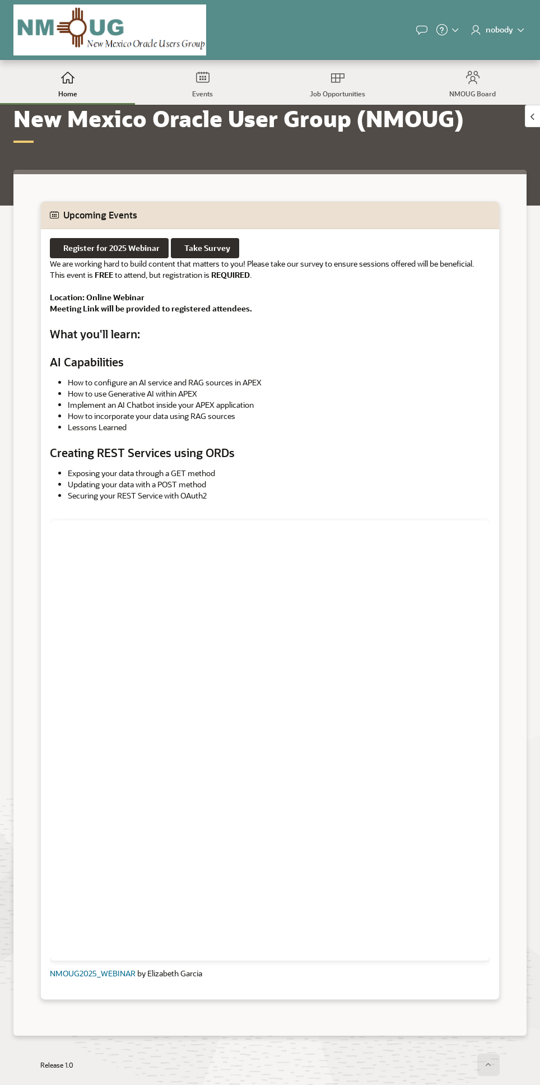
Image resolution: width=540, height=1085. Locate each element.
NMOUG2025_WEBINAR (93, 973)
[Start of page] (488, 1065)
